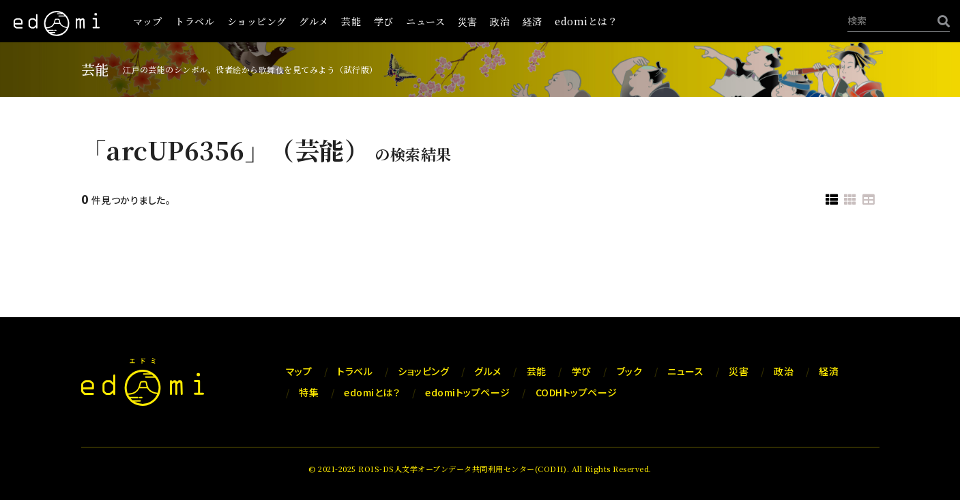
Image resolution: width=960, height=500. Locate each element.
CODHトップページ (576, 392)
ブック (630, 371)
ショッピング (257, 21)
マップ (147, 21)
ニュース (425, 21)
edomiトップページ (467, 392)
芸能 (351, 21)
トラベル (194, 21)
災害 (468, 21)
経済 (532, 21)
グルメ (314, 21)
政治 (500, 21)
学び (384, 21)
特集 (309, 392)
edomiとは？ (586, 21)
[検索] (940, 20)
